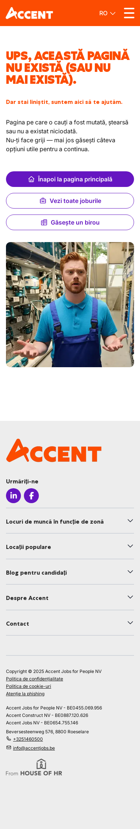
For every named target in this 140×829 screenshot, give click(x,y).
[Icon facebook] (31, 495)
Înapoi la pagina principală (70, 179)
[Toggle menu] (129, 13)
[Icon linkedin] (13, 495)
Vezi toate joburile (70, 200)
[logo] (29, 13)
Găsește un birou (70, 222)
